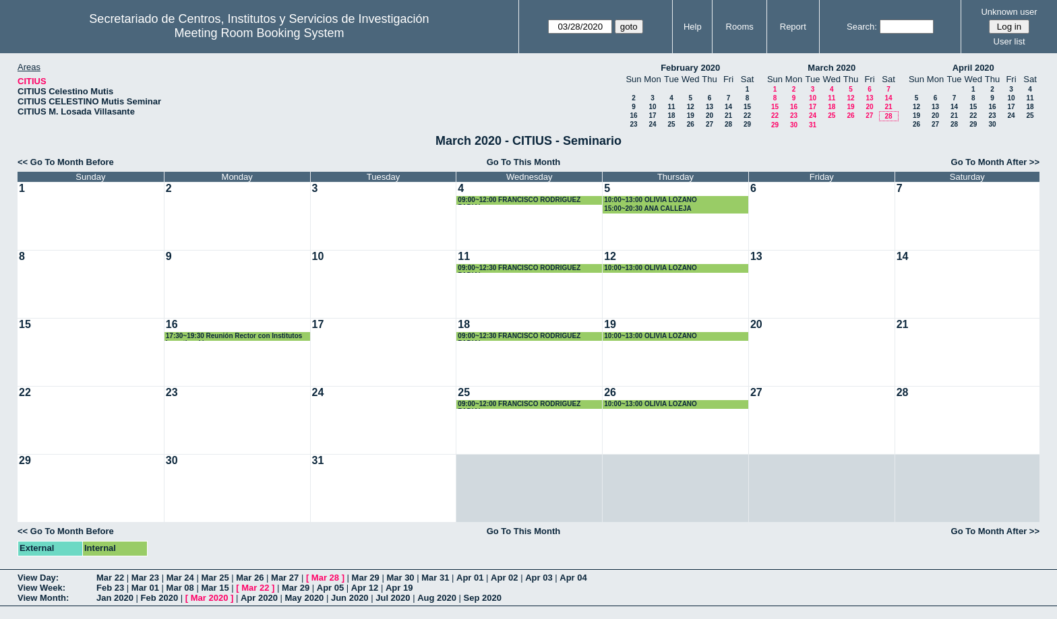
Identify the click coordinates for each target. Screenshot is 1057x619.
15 (747, 106)
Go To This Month (524, 162)
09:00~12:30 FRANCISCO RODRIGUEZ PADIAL (519, 268)
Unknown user (1009, 12)
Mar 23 (145, 578)
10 (652, 106)
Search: (862, 27)
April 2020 (973, 68)
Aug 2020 (436, 598)
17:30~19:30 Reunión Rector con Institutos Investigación (234, 336)
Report (793, 27)
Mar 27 (285, 578)
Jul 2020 (392, 598)
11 (671, 106)
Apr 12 (364, 588)
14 (728, 106)
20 (709, 115)
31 (812, 125)
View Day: (38, 578)
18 (671, 115)
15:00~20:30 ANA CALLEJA (648, 208)
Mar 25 (215, 578)
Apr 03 (538, 578)
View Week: (41, 588)
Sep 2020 (483, 598)
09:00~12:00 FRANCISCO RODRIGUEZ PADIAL (519, 200)
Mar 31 (435, 578)
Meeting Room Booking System (259, 33)
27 (709, 124)
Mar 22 (110, 578)
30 (793, 125)
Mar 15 (215, 588)
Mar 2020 (210, 598)
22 (747, 115)
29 (747, 124)
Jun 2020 (350, 598)
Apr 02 (504, 578)
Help (693, 27)
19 (690, 115)
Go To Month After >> (995, 162)
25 (671, 124)
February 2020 (690, 68)
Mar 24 (180, 578)
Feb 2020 (160, 598)
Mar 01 (145, 588)
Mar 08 (180, 588)
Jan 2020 (114, 598)
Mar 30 (400, 578)
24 (652, 124)
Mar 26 (250, 578)
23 (633, 124)
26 (690, 124)
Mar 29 (366, 578)
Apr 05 (330, 588)
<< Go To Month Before (66, 162)
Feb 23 (110, 588)
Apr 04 (573, 578)
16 (633, 115)
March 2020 (831, 68)
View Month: (43, 598)
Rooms (740, 27)
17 (652, 115)
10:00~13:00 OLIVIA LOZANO (650, 199)
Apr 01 (469, 578)
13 (709, 106)
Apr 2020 (259, 598)
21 (728, 115)
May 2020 (304, 598)
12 (690, 106)
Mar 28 (325, 578)
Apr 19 (399, 588)
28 (728, 124)
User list (1009, 41)
